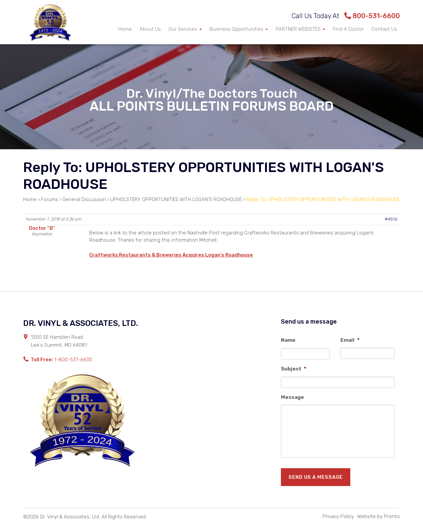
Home (125, 29)
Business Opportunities (239, 29)
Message (292, 397)
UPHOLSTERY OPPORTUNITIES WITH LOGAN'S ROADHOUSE (176, 199)
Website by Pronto (378, 516)
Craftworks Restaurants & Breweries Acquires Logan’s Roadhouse (171, 255)
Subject (293, 369)
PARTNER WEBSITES (300, 29)
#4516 (391, 219)
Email (350, 340)
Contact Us (384, 29)
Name (288, 340)
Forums (49, 199)
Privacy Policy (338, 516)
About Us (150, 29)
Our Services (185, 29)
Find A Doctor (348, 29)
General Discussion (84, 199)
